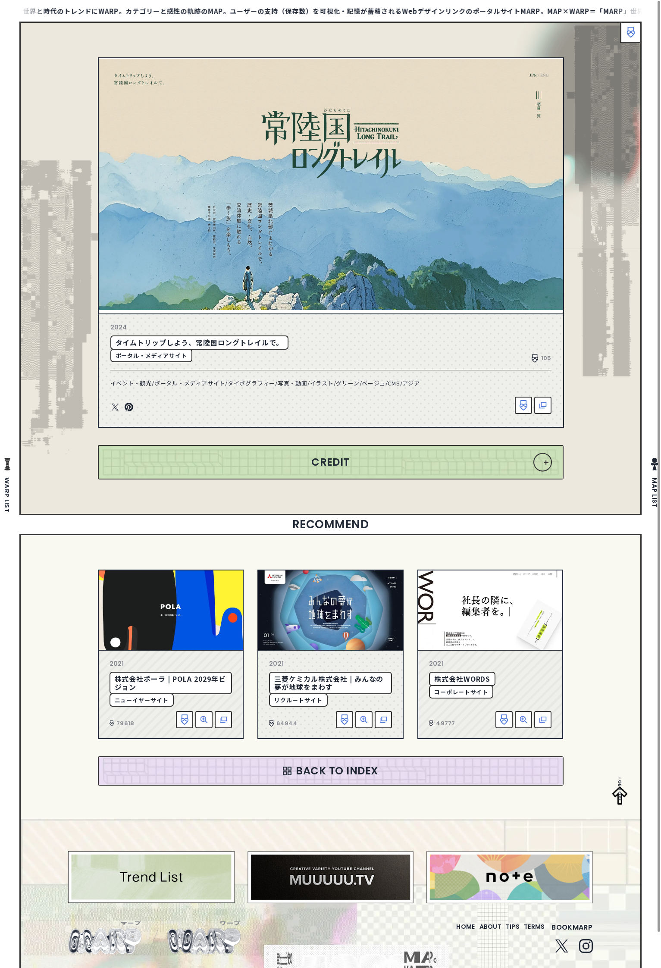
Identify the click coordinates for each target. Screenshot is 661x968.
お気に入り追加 (523, 405)
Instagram (586, 951)
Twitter (115, 407)
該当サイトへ (542, 405)
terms (530, 932)
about (473, 932)
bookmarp (571, 932)
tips (502, 932)
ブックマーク (626, 37)
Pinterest (129, 407)
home (441, 932)
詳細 (204, 719)
